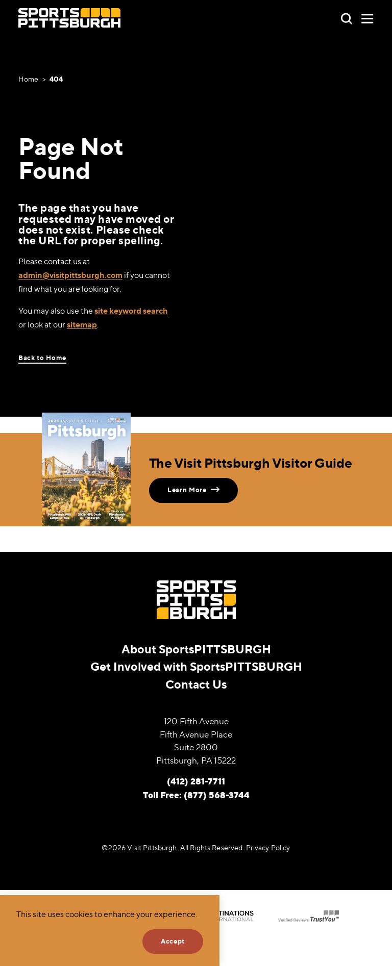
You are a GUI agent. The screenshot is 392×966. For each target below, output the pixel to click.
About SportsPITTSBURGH (196, 649)
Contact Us (196, 684)
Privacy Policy (268, 848)
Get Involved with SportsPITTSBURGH (196, 666)
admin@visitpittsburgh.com (70, 275)
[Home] (69, 18)
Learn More (193, 489)
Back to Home (42, 358)
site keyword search (131, 311)
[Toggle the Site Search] (346, 17)
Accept (173, 941)
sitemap (82, 324)
